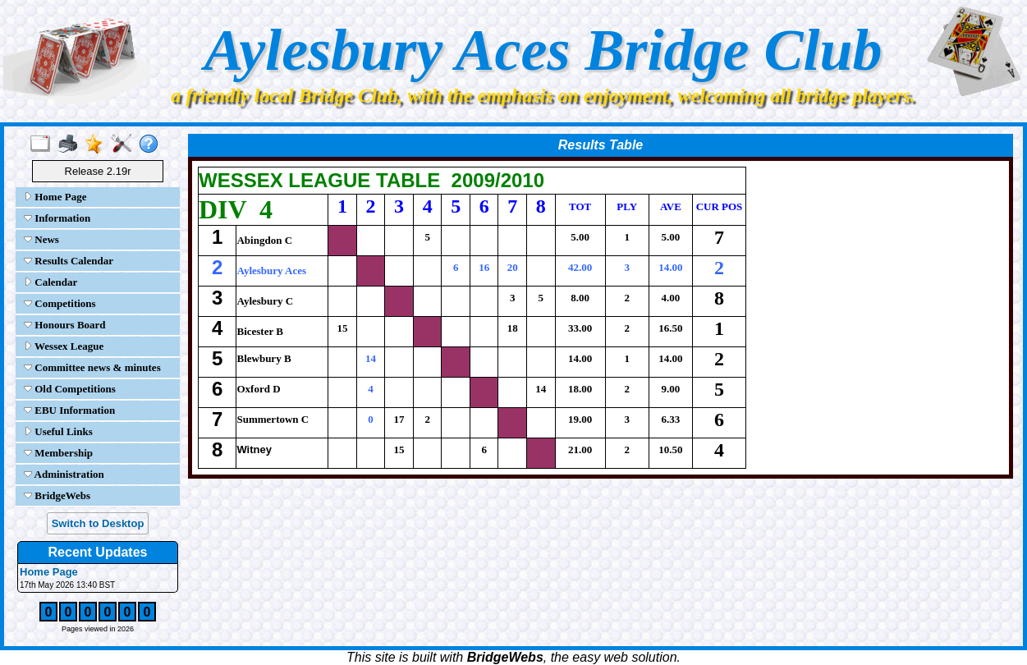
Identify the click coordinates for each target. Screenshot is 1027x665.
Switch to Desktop (98, 523)
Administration (64, 474)
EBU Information (69, 410)
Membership (58, 453)
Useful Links (58, 431)
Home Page (55, 196)
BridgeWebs (57, 495)
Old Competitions (70, 389)
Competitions (60, 303)
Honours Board (65, 325)
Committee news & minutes (92, 367)
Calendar (50, 282)
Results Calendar (68, 261)
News (41, 239)
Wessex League (63, 346)
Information (57, 218)
